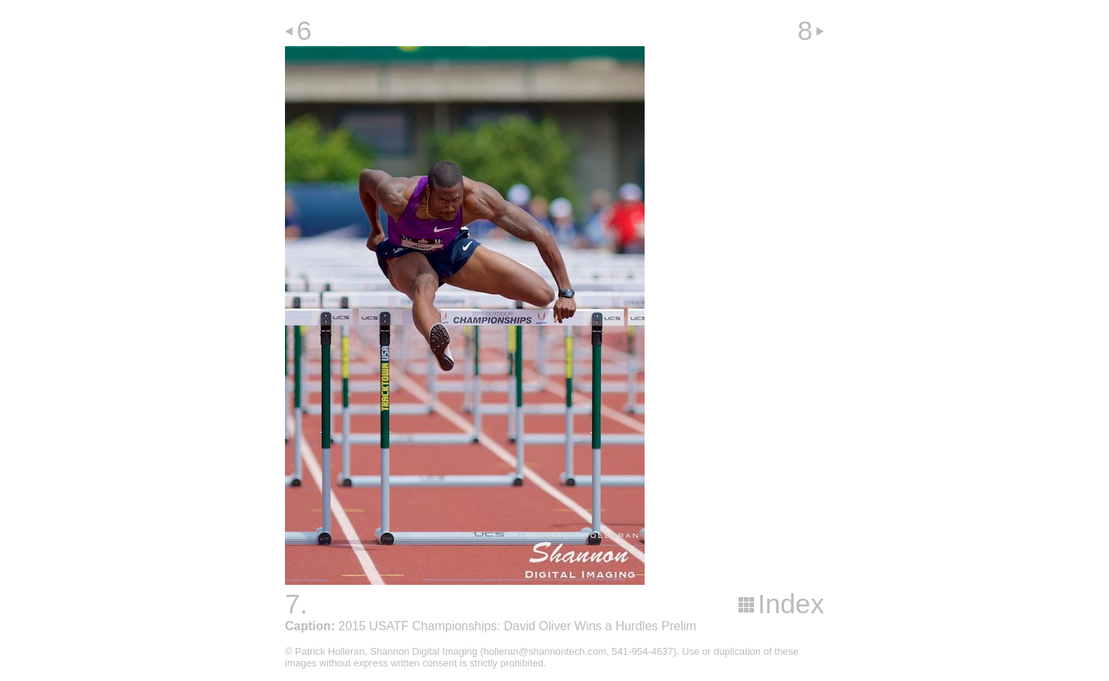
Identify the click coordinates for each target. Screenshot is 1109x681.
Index (791, 604)
